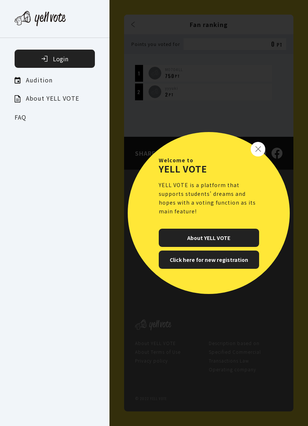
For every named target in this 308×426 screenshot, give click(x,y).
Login (55, 58)
